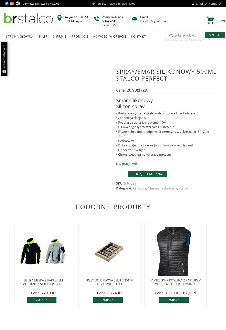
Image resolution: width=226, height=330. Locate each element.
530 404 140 (109, 21)
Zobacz (41, 300)
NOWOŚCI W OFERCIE (109, 36)
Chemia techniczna (162, 188)
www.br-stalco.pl (4, 59)
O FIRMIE (60, 36)
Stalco (183, 188)
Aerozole (139, 188)
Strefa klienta (206, 4)
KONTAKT (138, 36)
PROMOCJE (80, 36)
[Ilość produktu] (122, 174)
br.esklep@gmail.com (153, 21)
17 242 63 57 (109, 25)
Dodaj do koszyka (147, 174)
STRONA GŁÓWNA (19, 36)
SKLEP (43, 36)
